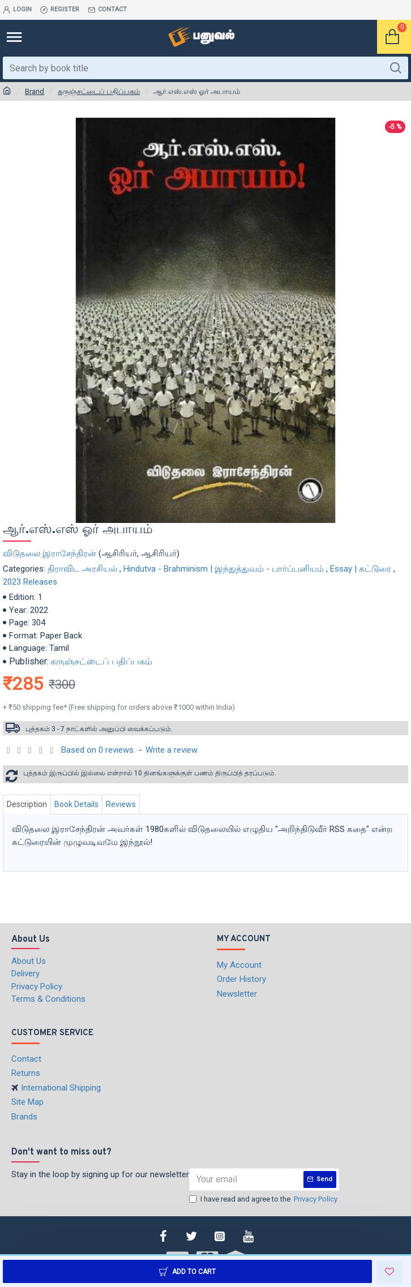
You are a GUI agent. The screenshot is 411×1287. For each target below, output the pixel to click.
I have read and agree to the (264, 1199)
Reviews (121, 804)
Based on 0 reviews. (98, 750)
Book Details (76, 804)
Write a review (171, 750)
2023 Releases (30, 582)
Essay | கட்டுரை (360, 569)
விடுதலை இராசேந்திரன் (49, 553)
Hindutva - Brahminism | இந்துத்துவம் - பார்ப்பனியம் (223, 569)
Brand (34, 91)
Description (27, 804)
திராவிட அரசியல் (82, 569)
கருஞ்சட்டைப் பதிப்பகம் (99, 91)
